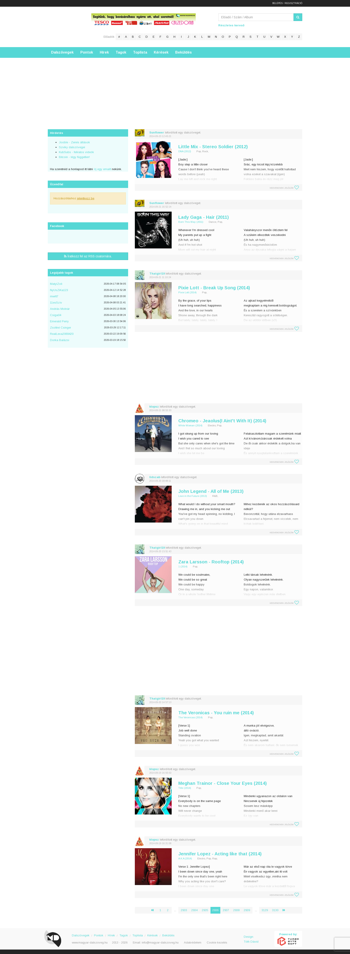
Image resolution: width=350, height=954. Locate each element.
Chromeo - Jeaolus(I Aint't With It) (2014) (222, 420)
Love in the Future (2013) (192, 496)
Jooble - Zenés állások (74, 142)
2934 (194, 910)
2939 (247, 910)
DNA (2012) (184, 151)
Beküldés (183, 52)
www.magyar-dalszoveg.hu (90, 942)
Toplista (140, 52)
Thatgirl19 (157, 273)
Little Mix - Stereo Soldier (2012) (213, 146)
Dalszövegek (62, 52)
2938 (236, 910)
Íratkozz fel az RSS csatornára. (88, 256)
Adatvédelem (192, 942)
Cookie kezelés (217, 942)
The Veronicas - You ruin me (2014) (216, 712)
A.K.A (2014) (185, 858)
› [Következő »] (285, 910)
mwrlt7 (54, 296)
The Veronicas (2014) (190, 717)
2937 (226, 910)
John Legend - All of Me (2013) (211, 491)
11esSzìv (56, 302)
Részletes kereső (231, 25)
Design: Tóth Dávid (251, 939)
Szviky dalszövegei (72, 147)
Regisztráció (293, 3)
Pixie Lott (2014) (187, 292)
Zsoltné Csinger (60, 327)
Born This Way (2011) (190, 222)
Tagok (121, 52)
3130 (275, 910)
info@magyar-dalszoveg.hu (160, 942)
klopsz (154, 406)
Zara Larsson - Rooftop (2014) (211, 561)
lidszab (154, 477)
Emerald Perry (59, 321)
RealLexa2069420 (61, 333)
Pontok (86, 52)
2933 (184, 910)
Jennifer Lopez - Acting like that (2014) (220, 853)
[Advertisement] (175, 89)
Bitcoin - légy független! (74, 157)
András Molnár (60, 308)
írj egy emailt (102, 169)
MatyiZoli (56, 283)
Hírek (104, 52)
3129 (265, 910)
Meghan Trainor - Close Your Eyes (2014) (222, 783)
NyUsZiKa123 (59, 290)
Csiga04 (55, 315)
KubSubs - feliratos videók (76, 152)
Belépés (277, 3)
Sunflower (156, 132)
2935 (205, 910)
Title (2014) (184, 788)
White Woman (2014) (190, 425)
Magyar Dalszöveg (65, 26)
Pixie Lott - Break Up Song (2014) (214, 287)
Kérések (161, 52)
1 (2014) (183, 566)
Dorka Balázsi (59, 340)
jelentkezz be (85, 198)
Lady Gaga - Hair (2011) (203, 217)
